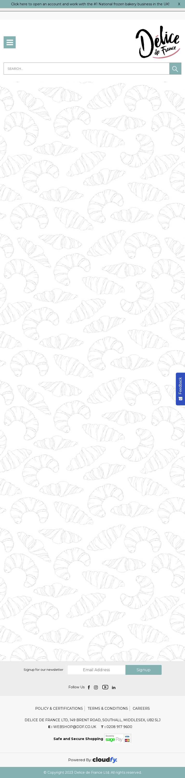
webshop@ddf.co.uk (72, 727)
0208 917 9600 (116, 727)
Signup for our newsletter (43, 669)
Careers (141, 708)
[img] (89, 687)
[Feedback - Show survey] (180, 389)
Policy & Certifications (59, 708)
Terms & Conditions (108, 708)
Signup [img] (144, 670)
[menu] (10, 42)
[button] (175, 69)
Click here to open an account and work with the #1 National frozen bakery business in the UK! (90, 4)
